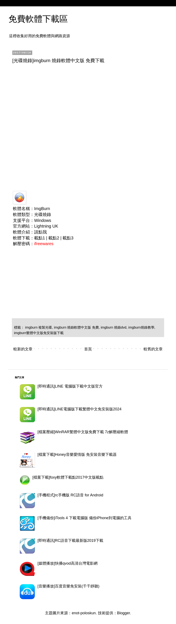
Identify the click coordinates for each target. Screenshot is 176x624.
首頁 (88, 349)
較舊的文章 (153, 349)
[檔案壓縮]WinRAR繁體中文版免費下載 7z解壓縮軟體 (83, 432)
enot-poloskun (84, 613)
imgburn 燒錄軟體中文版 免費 (76, 327)
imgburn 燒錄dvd (113, 327)
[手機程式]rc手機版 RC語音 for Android (70, 495)
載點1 (39, 238)
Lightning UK (46, 226)
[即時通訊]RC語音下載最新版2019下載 (70, 540)
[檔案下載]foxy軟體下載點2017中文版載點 (67, 477)
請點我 (40, 232)
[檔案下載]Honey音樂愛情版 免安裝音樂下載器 (77, 454)
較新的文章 (22, 349)
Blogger (123, 613)
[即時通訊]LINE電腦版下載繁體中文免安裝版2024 (80, 409)
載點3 (68, 238)
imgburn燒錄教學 (141, 327)
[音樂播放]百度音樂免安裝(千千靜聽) (68, 586)
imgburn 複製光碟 (38, 327)
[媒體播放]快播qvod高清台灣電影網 (68, 563)
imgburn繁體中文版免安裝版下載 (39, 333)
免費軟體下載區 (38, 18)
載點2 (53, 238)
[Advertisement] (87, 98)
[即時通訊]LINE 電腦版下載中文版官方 (70, 386)
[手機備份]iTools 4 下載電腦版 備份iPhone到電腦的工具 (84, 518)
